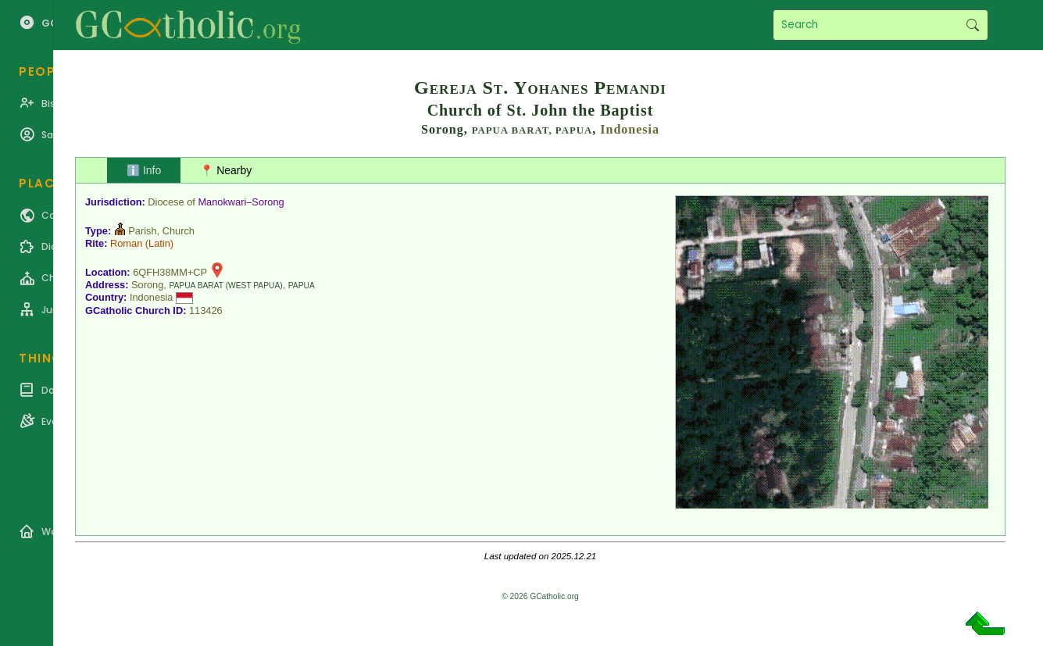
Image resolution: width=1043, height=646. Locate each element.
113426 (206, 310)
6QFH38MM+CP (170, 272)
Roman (126, 243)
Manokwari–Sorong (241, 202)
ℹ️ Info (144, 170)
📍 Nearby (226, 170)
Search (972, 25)
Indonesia (629, 129)
